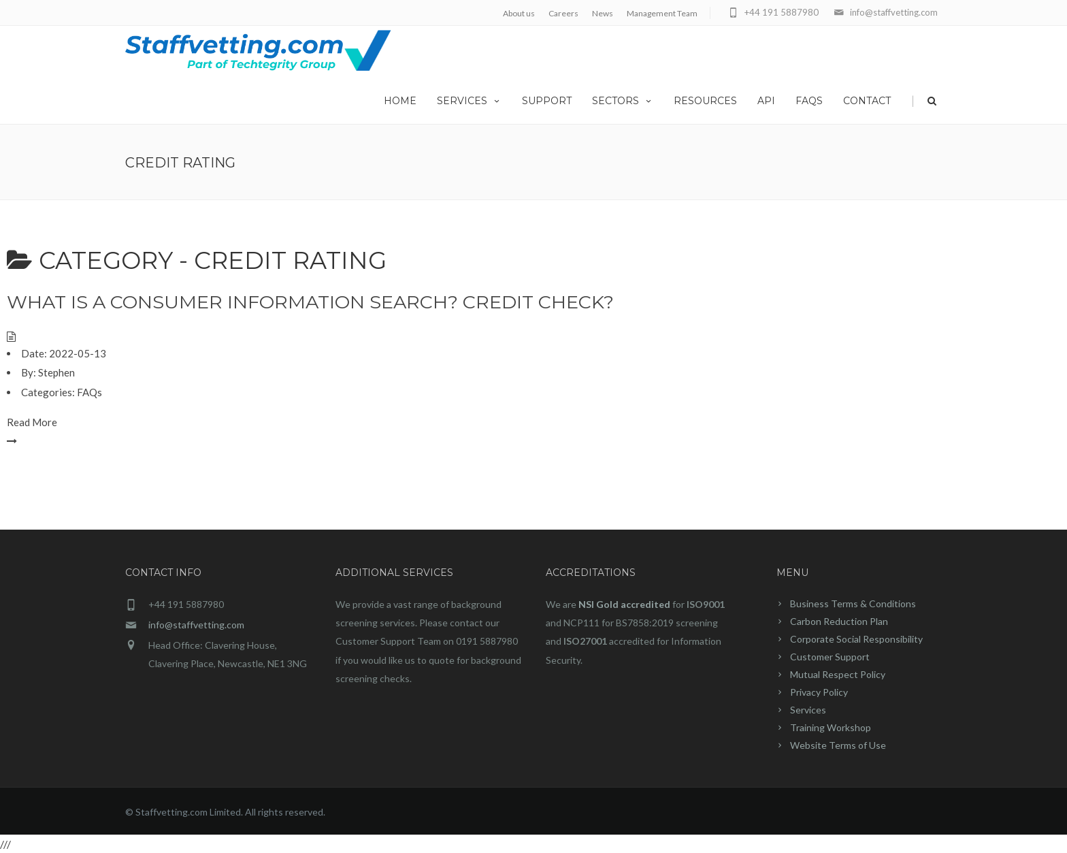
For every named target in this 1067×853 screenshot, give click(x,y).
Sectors (622, 101)
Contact (867, 101)
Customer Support (830, 656)
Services (469, 101)
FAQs (809, 101)
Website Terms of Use (838, 745)
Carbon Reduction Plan (839, 621)
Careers (563, 13)
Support (547, 101)
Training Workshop (830, 727)
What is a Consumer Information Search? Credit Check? (310, 302)
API (766, 101)
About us (519, 13)
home (400, 101)
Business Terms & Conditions (853, 603)
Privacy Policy (819, 692)
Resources (705, 101)
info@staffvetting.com (196, 624)
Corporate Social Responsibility (856, 639)
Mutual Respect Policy (837, 674)
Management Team (662, 13)
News (602, 13)
